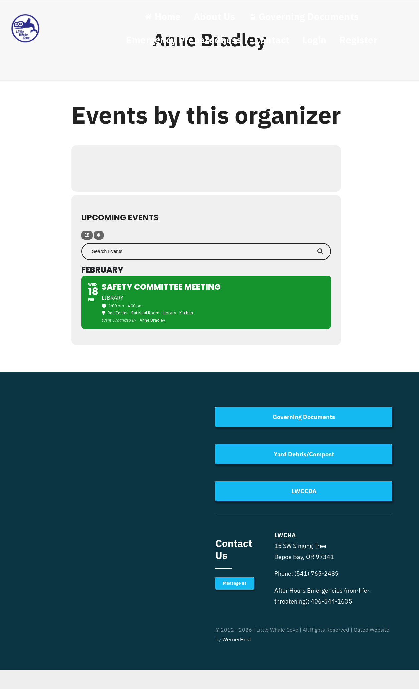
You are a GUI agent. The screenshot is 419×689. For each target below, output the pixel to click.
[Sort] (99, 235)
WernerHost (236, 639)
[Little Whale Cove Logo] (25, 16)
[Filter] (87, 235)
